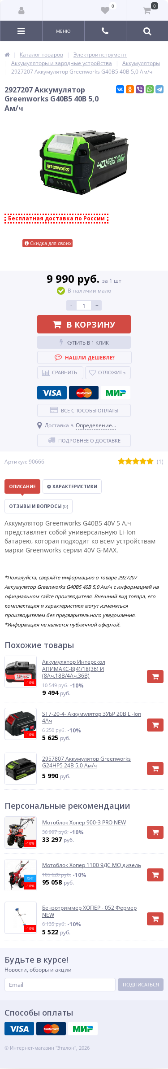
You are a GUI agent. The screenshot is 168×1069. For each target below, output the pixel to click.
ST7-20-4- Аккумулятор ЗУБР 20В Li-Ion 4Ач (91, 717)
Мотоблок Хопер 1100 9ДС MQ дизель (91, 865)
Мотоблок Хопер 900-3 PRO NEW (84, 822)
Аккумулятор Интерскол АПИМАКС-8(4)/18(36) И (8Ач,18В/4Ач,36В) (73, 668)
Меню (63, 31)
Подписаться (141, 984)
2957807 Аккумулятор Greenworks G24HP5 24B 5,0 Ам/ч (86, 762)
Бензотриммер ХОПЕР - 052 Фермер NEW (89, 911)
